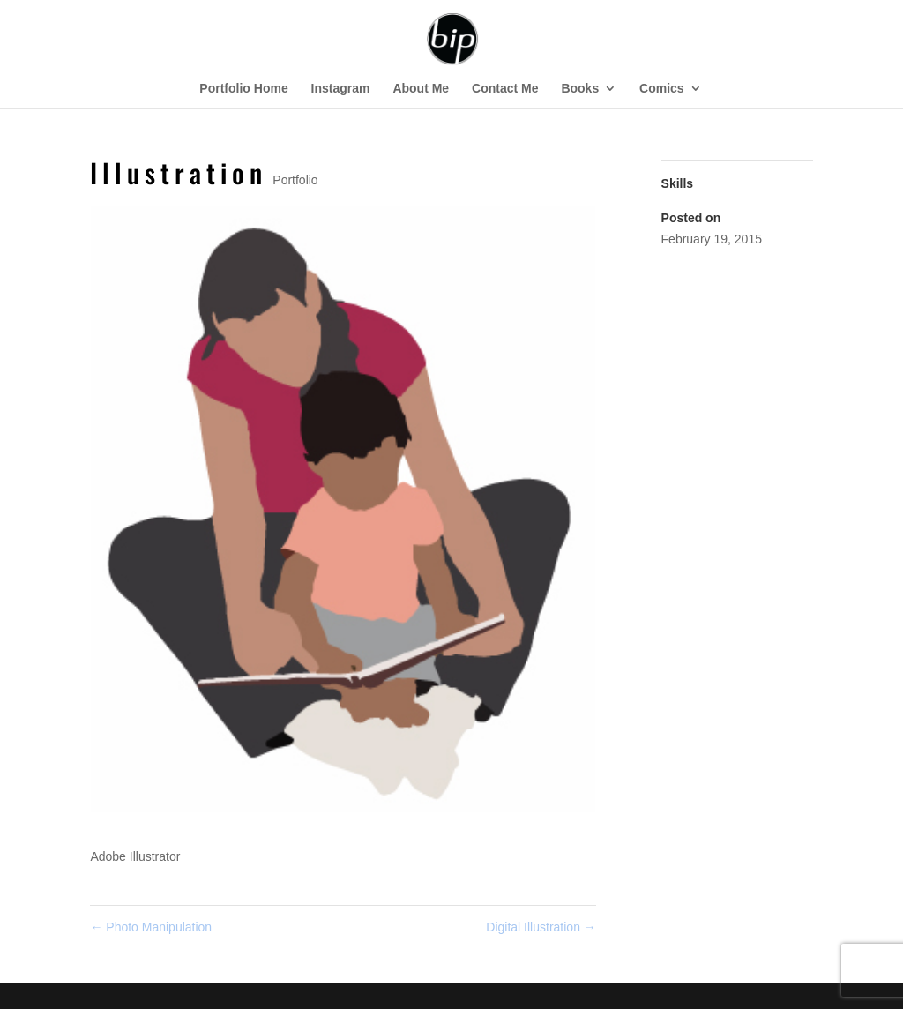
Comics (661, 88)
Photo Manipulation (151, 927)
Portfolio (294, 180)
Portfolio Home (243, 88)
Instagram (340, 88)
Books (580, 88)
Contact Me (505, 88)
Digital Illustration (541, 927)
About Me (420, 88)
